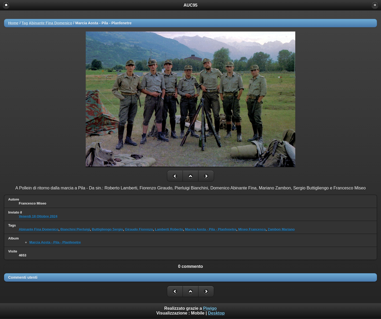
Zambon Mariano (280, 229)
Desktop (216, 313)
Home (13, 23)
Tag (25, 23)
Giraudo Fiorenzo (139, 229)
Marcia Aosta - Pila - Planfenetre (210, 229)
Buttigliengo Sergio (107, 229)
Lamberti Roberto (169, 229)
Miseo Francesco (252, 229)
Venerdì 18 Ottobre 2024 (38, 216)
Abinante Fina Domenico (50, 23)
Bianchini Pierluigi (75, 229)
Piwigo (210, 308)
